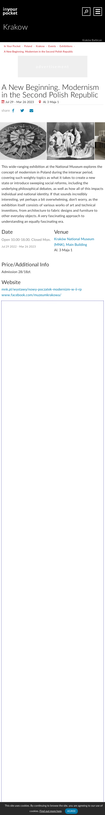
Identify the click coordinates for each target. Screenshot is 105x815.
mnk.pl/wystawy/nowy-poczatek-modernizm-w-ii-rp (42, 289)
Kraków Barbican (92, 40)
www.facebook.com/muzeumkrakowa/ (31, 295)
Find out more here (51, 811)
